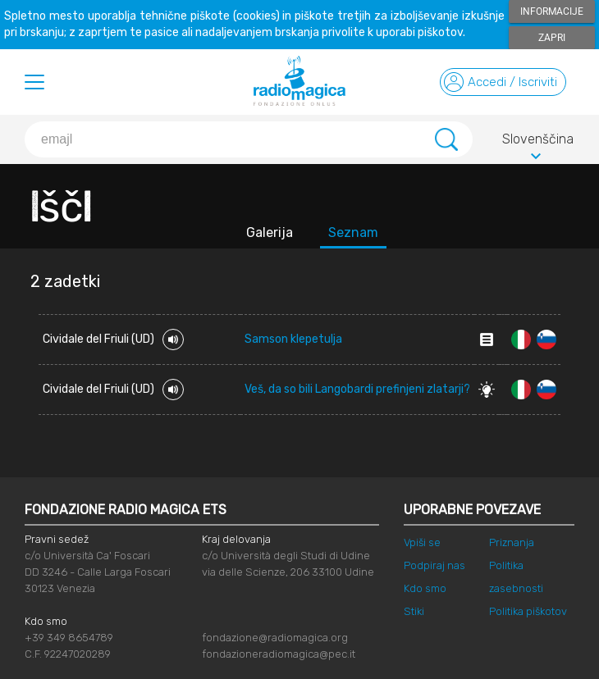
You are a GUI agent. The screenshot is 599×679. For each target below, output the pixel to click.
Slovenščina (538, 142)
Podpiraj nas (434, 565)
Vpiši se (422, 542)
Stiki (414, 611)
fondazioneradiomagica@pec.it (278, 654)
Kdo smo (425, 588)
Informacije (551, 11)
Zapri (551, 37)
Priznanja (511, 542)
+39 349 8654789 (69, 637)
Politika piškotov (528, 611)
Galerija (269, 232)
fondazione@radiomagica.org (275, 637)
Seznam (353, 232)
